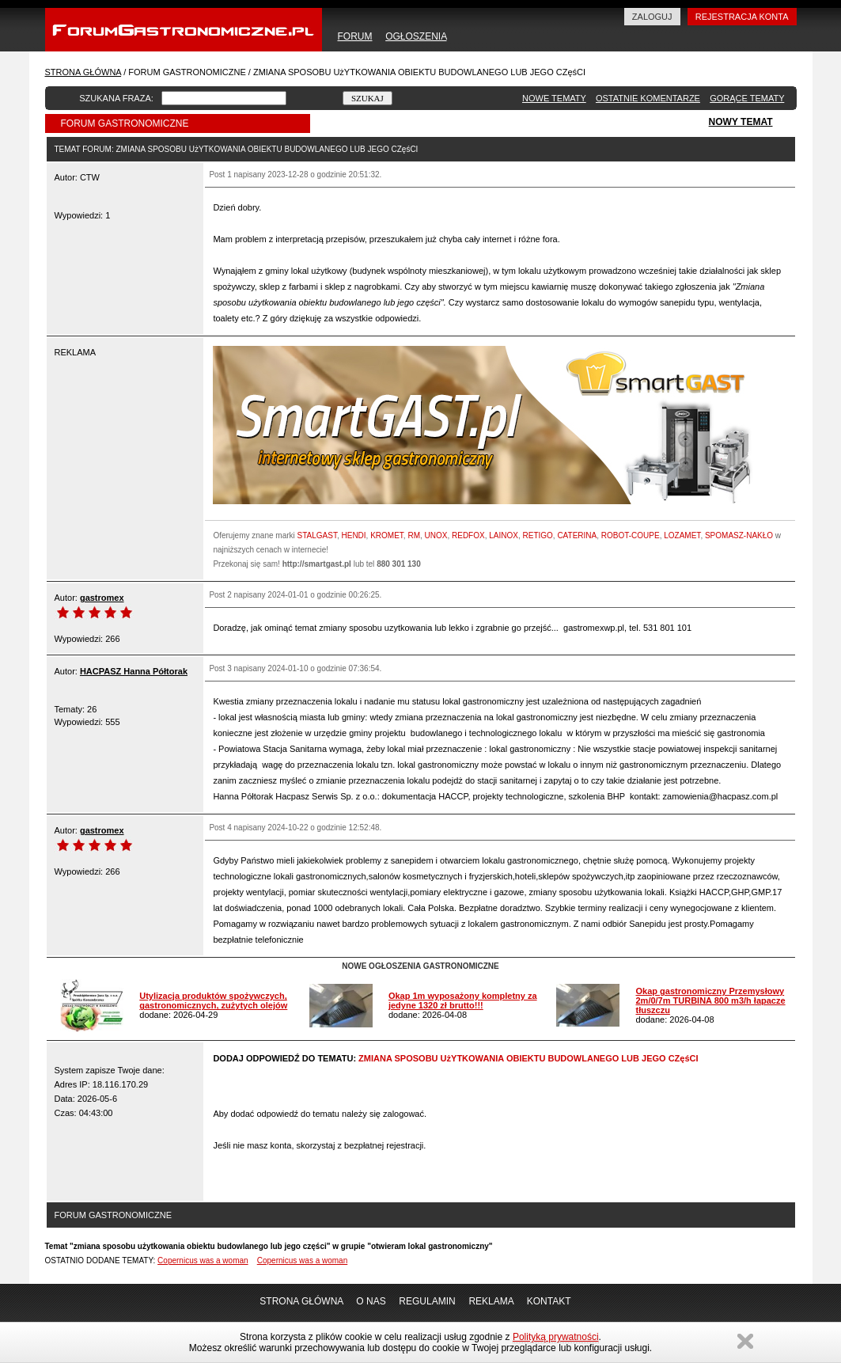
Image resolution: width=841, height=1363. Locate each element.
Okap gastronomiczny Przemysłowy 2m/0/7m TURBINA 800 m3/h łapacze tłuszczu (710, 1000)
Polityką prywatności (556, 1336)
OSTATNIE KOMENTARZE (648, 98)
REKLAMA (490, 1301)
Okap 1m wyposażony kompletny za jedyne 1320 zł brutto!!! (462, 1000)
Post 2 (220, 594)
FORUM (355, 36)
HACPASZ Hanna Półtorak (134, 671)
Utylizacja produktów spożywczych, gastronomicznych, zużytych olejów (213, 1000)
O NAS (370, 1301)
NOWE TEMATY (554, 98)
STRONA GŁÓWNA (83, 72)
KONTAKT (549, 1301)
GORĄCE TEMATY (747, 98)
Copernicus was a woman (202, 1260)
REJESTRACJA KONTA (742, 16)
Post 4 (220, 827)
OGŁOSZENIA (415, 36)
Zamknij (745, 1341)
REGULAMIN (427, 1301)
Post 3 (220, 668)
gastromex (102, 597)
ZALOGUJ (652, 16)
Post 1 (220, 174)
